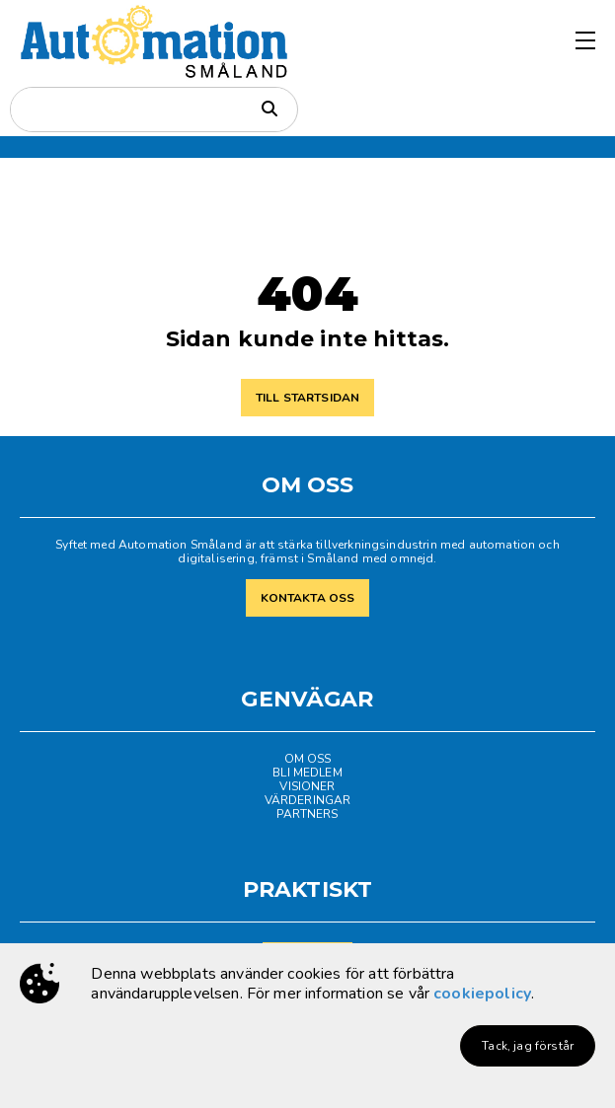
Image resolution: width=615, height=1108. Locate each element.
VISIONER (307, 786)
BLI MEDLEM (307, 772)
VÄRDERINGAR (308, 800)
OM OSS (308, 759)
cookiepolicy (482, 993)
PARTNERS (307, 814)
